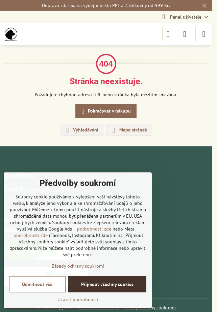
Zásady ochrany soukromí (78, 266)
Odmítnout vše (37, 284)
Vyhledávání (81, 130)
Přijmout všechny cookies (107, 284)
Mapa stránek (129, 130)
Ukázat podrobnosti (77, 299)
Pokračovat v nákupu (105, 111)
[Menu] (204, 34)
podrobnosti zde (94, 229)
